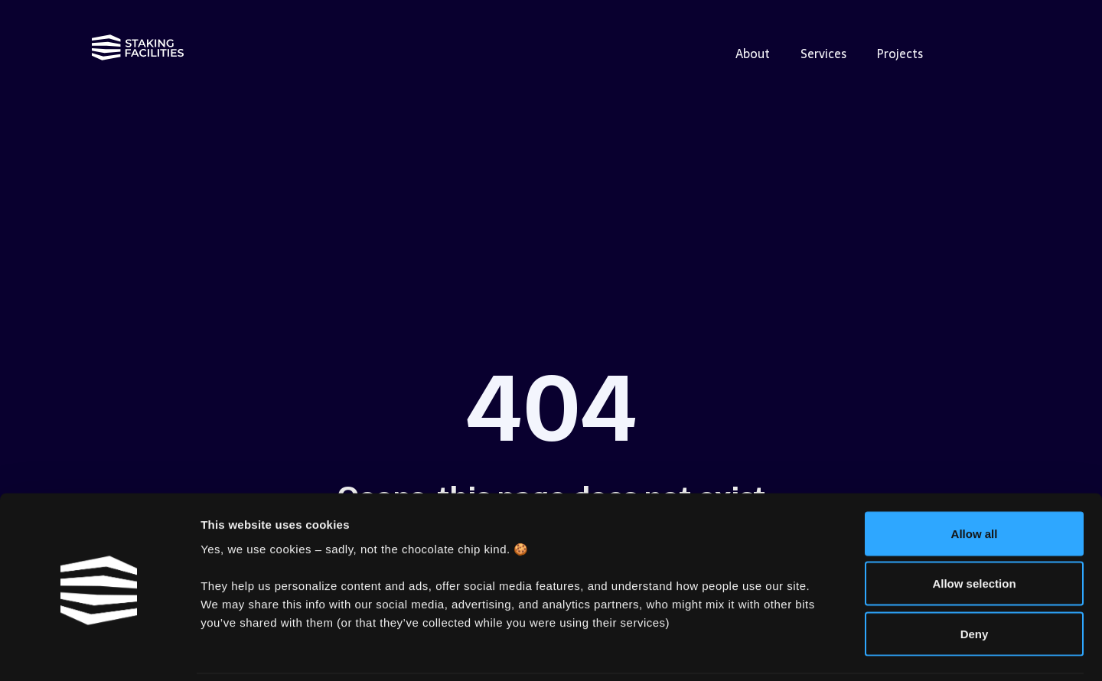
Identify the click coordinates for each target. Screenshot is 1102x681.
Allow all (974, 480)
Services (823, 54)
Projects (900, 54)
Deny (974, 580)
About (752, 54)
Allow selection (974, 530)
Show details (803, 650)
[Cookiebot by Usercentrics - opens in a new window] (99, 651)
